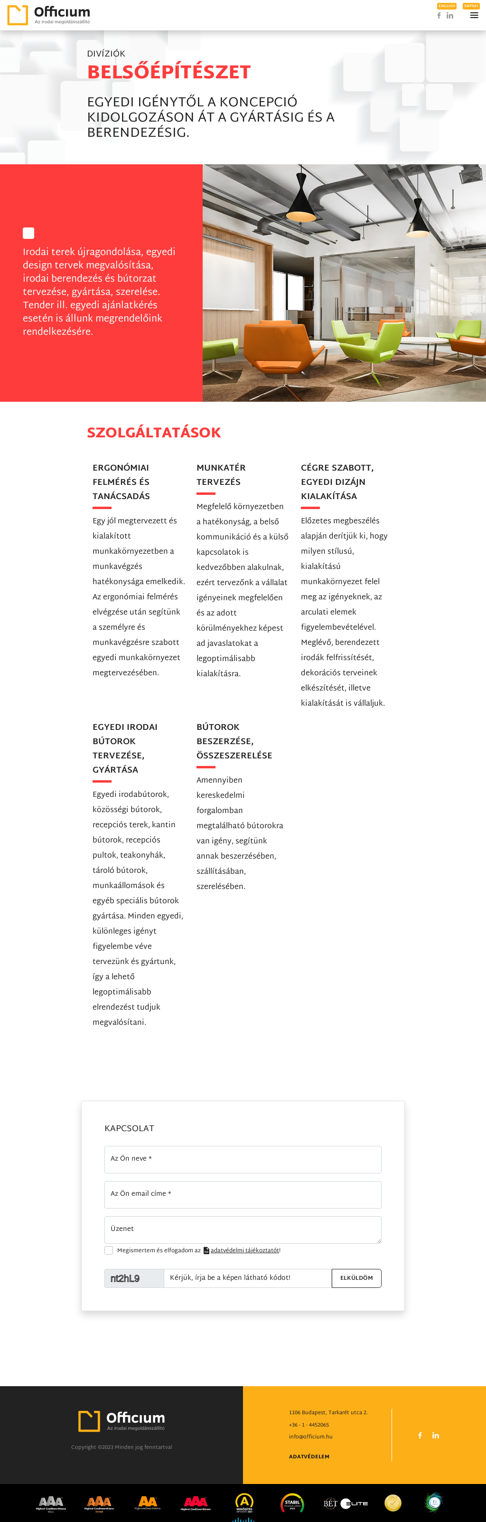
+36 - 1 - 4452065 (309, 1425)
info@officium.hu (311, 1437)
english (447, 6)
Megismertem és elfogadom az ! (198, 1251)
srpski (471, 6)
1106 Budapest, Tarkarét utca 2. (328, 1413)
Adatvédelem (309, 1457)
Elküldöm (356, 1278)
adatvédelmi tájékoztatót (240, 1251)
